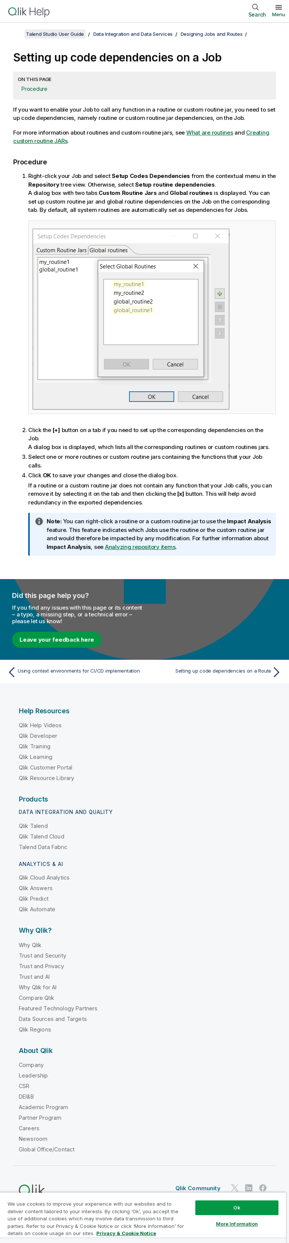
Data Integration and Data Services (133, 34)
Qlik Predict (34, 898)
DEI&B (26, 1096)
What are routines (209, 132)
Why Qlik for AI (37, 987)
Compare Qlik (36, 998)
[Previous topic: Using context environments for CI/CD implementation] (74, 672)
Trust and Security (42, 955)
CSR (24, 1086)
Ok (236, 1208)
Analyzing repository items (140, 546)
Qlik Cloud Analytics (44, 877)
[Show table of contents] (15, 34)
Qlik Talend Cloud (41, 836)
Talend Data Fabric (43, 847)
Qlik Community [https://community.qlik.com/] (198, 1188)
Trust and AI (34, 976)
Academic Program (43, 1107)
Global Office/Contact (47, 1149)
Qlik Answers (36, 888)
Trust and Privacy (41, 966)
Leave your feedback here (57, 639)
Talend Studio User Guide (55, 34)
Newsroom (33, 1139)
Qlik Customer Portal (45, 767)
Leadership (33, 1075)
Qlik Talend (33, 826)
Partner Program (40, 1117)
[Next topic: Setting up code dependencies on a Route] (215, 672)
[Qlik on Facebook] (263, 1188)
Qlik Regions (35, 1029)
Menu (278, 14)
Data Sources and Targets (53, 1019)
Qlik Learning (35, 757)
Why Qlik (30, 945)
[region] (143, 1217)
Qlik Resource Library (46, 778)
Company (31, 1065)
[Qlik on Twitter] (234, 1188)
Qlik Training (34, 746)
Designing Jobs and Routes (212, 34)
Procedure (34, 89)
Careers (29, 1128)
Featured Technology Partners (58, 1008)
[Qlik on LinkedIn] (248, 1188)
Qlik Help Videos (40, 725)
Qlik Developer (38, 736)
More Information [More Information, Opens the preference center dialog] (237, 1224)
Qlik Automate (37, 909)
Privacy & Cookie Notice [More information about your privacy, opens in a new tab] (126, 1233)
